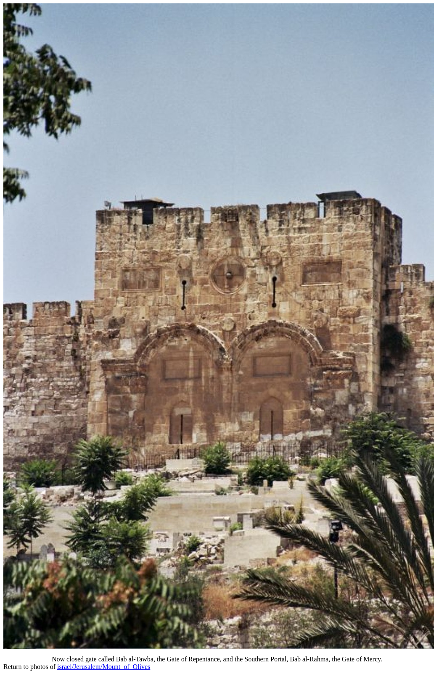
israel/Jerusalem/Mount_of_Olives (103, 666)
